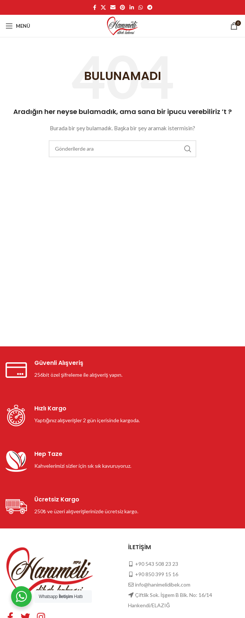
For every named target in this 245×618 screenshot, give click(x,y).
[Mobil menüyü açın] (18, 26)
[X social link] (103, 7)
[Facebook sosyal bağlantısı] (95, 7)
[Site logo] (122, 25)
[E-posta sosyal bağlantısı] (113, 7)
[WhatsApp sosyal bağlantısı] (140, 7)
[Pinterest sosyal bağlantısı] (122, 7)
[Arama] (122, 148)
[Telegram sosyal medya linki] (150, 7)
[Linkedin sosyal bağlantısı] (131, 7)
